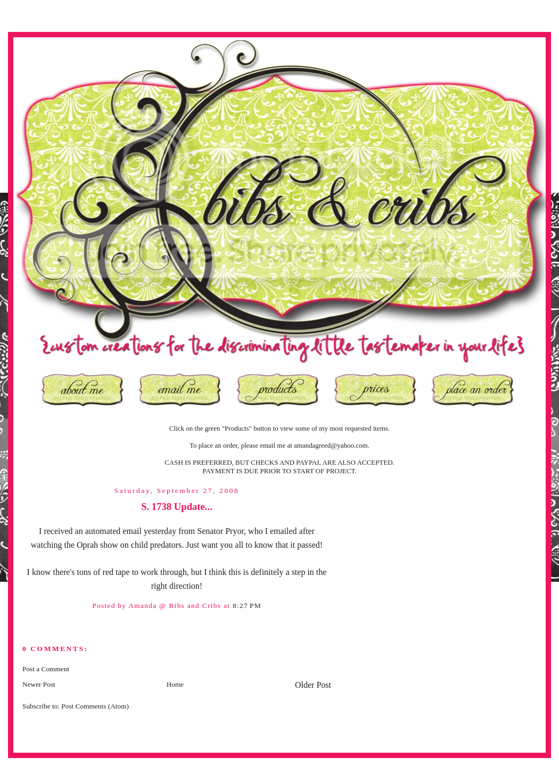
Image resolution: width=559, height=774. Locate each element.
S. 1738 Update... (176, 506)
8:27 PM (247, 606)
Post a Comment (45, 669)
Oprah (87, 544)
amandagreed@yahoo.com (331, 445)
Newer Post (38, 684)
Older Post (313, 684)
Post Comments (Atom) (95, 706)
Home (175, 684)
